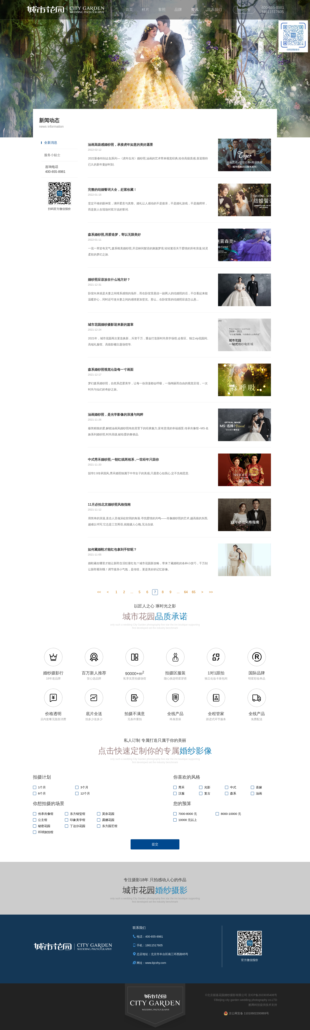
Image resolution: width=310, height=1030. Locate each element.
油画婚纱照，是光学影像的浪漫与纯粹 (115, 414)
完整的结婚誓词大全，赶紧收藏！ (112, 189)
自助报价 (244, 9)
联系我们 (214, 10)
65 (193, 592)
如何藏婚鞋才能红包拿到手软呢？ (112, 549)
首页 (129, 10)
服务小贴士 (52, 155)
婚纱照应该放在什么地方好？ (109, 279)
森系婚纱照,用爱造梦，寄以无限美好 (114, 234)
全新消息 (50, 142)
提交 (155, 844)
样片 (145, 10)
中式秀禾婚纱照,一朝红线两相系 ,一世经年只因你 (123, 459)
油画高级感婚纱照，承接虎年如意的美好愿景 (120, 144)
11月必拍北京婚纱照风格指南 (109, 504)
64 (186, 592)
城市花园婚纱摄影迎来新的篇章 (110, 324)
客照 (162, 10)
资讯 (194, 10)
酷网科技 (254, 1004)
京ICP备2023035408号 (262, 995)
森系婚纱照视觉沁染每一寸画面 (110, 369)
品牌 (178, 10)
